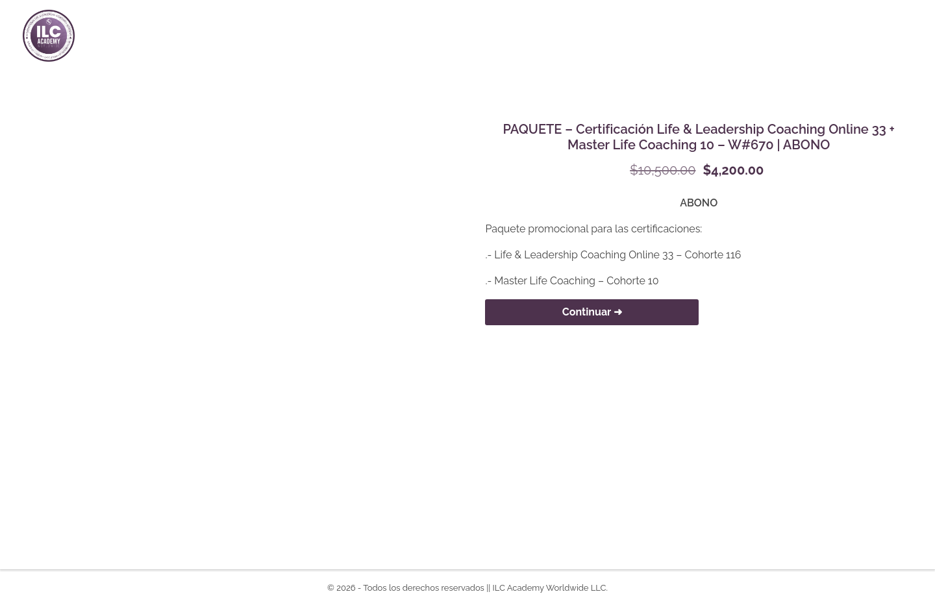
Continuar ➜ (592, 312)
